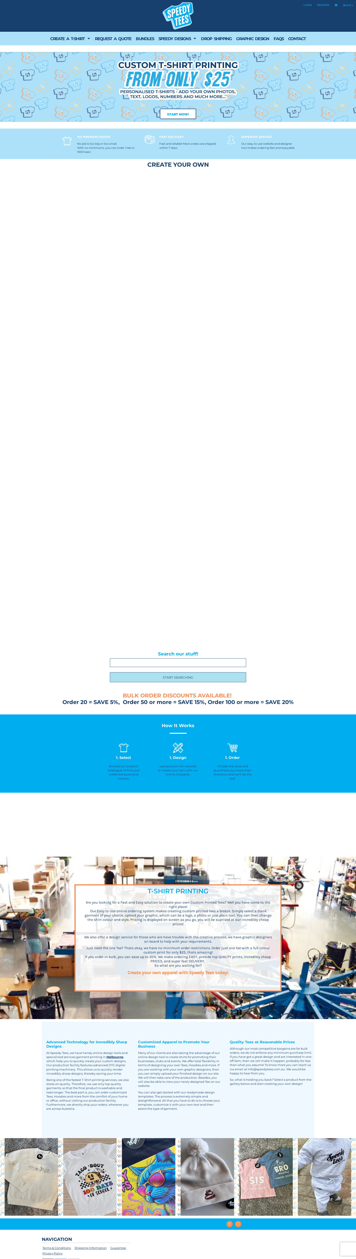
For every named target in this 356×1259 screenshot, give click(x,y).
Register (323, 5)
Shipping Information (90, 1248)
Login (308, 5)
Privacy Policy (52, 1253)
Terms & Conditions (56, 1248)
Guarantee (118, 1248)
